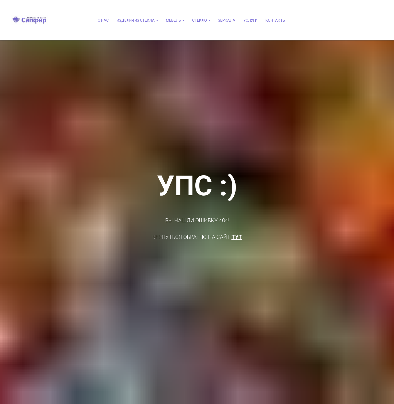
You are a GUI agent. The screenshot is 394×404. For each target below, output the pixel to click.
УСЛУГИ (250, 20)
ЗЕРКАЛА (226, 20)
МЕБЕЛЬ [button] (173, 20)
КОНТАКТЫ (276, 20)
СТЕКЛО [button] (199, 20)
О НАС (103, 20)
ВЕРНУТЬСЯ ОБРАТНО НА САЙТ (192, 237)
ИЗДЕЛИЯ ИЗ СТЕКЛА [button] (136, 20)
